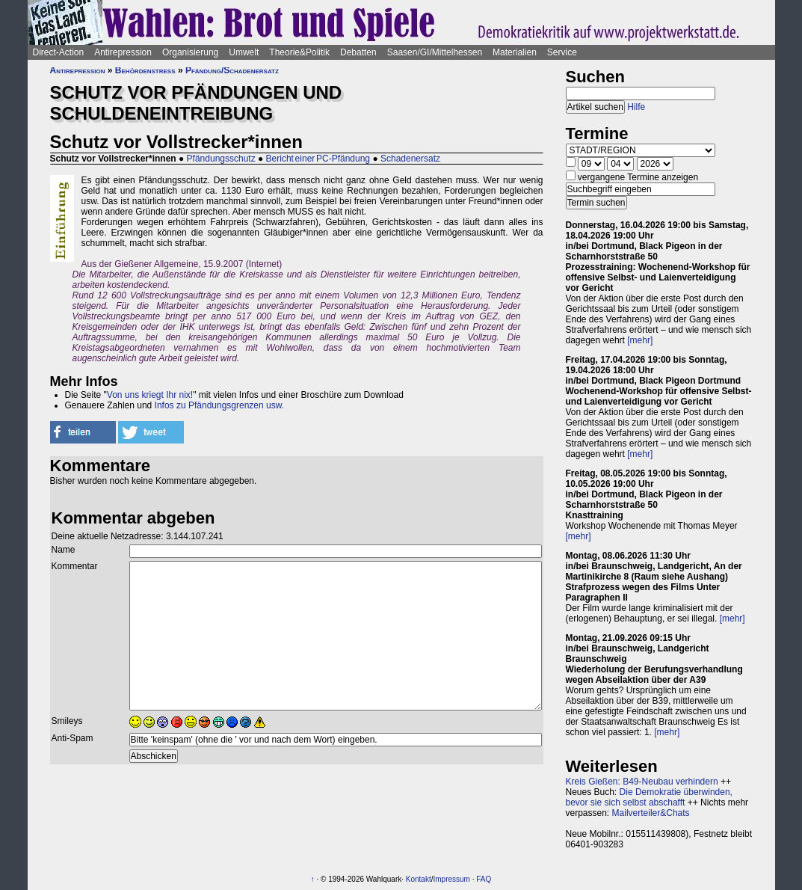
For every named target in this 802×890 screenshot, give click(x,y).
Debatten (358, 52)
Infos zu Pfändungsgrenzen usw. (219, 405)
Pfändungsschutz (221, 158)
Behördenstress (145, 70)
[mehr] (640, 340)
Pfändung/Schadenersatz (232, 70)
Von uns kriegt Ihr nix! (150, 395)
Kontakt (418, 879)
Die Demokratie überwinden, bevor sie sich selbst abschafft (649, 797)
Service (562, 52)
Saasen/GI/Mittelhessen (434, 52)
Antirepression (123, 52)
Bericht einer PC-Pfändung (318, 158)
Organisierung (190, 52)
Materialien (515, 52)
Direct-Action (58, 52)
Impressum (451, 879)
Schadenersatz (410, 158)
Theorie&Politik (299, 52)
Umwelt (244, 52)
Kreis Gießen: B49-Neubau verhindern (642, 781)
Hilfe (636, 107)
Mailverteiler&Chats (651, 813)
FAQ (483, 879)
